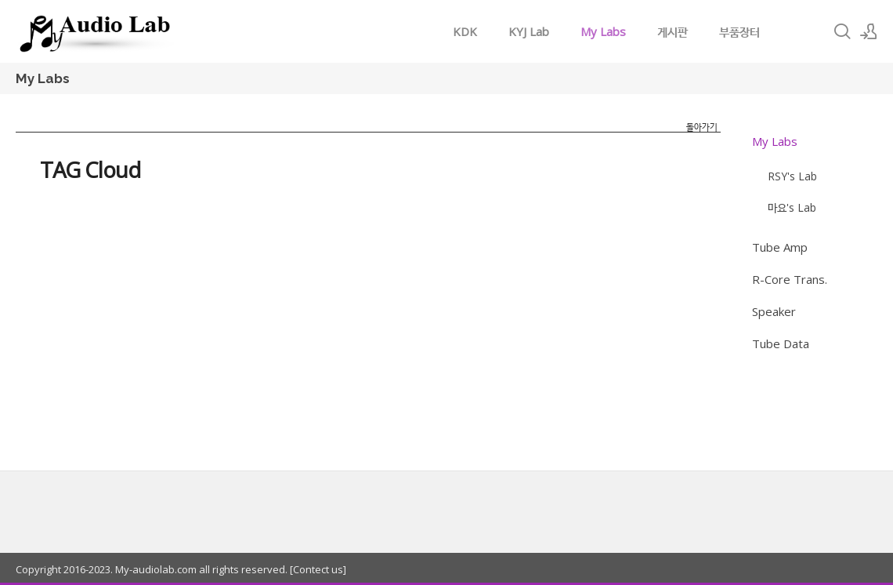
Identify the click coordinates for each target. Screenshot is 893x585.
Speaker (774, 311)
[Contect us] (316, 569)
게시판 (672, 31)
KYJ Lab (528, 31)
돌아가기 (702, 127)
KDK (465, 31)
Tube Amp (780, 247)
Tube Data (780, 343)
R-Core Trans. (789, 279)
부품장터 (739, 31)
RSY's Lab (792, 176)
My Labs (603, 31)
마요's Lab (792, 207)
